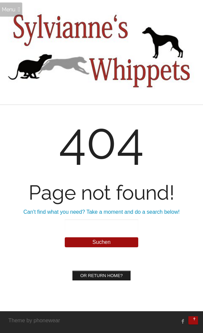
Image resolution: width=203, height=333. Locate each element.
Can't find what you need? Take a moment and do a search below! (101, 212)
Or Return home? (101, 275)
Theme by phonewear (34, 320)
